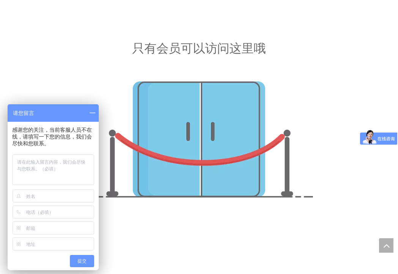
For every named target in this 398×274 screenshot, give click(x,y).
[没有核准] (199, 139)
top (386, 245)
